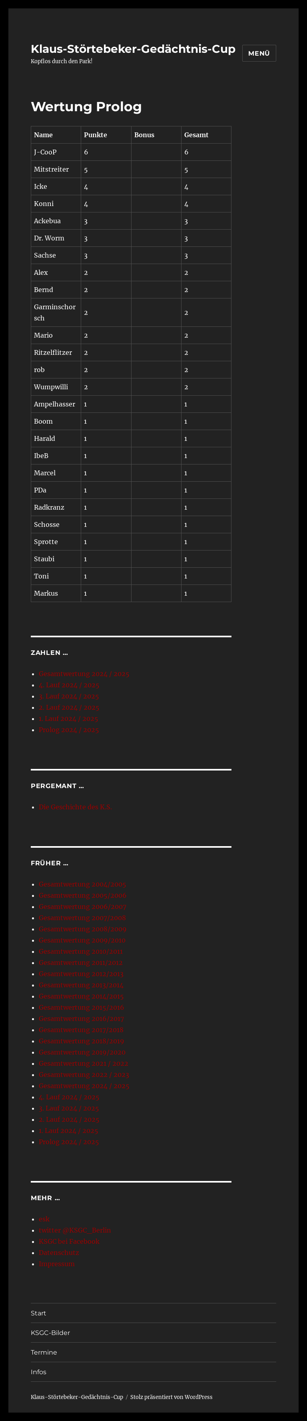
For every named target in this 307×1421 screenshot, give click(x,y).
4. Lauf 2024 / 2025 (69, 685)
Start (38, 1313)
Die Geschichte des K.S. (75, 807)
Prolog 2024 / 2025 (69, 730)
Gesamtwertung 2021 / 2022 (83, 1063)
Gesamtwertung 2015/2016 (81, 1007)
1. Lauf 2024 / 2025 (68, 719)
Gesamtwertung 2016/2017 (81, 1019)
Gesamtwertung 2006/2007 (82, 907)
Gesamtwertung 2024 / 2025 (84, 674)
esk (44, 1219)
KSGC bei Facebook (69, 1241)
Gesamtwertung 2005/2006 (83, 895)
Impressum (57, 1264)
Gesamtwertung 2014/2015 (81, 996)
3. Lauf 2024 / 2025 (69, 696)
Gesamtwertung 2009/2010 (82, 940)
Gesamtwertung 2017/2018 (81, 1030)
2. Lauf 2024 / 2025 (69, 707)
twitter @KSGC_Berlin (75, 1230)
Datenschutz (59, 1253)
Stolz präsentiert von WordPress (171, 1397)
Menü (259, 53)
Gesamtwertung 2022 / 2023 (84, 1075)
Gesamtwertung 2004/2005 (82, 884)
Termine (44, 1352)
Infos (38, 1372)
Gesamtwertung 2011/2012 (81, 963)
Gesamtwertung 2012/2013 (81, 974)
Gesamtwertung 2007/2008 (82, 918)
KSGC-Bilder (50, 1333)
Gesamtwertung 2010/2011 (81, 951)
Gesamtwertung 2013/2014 (81, 985)
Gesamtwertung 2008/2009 (83, 929)
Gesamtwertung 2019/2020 (82, 1052)
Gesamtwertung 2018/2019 (81, 1041)
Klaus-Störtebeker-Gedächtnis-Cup (133, 49)
